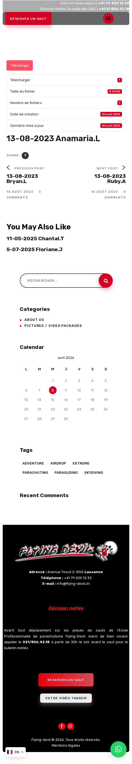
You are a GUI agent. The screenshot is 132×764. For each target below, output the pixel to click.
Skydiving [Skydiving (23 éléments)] (93, 473)
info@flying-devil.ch (73, 584)
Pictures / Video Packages (53, 326)
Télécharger (19, 65)
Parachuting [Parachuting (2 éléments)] (35, 473)
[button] (118, 749)
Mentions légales (66, 745)
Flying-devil (41, 740)
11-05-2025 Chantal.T (35, 238)
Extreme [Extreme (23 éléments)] (81, 463)
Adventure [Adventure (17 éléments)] (33, 463)
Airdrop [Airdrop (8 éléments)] (58, 463)
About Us (34, 320)
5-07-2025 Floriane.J (35, 249)
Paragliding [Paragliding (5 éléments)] (66, 473)
